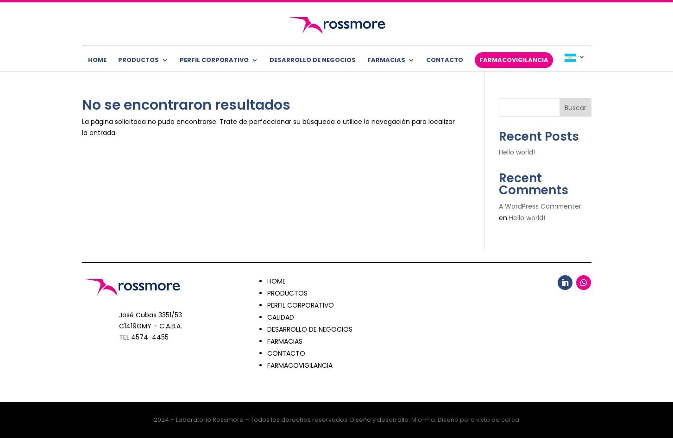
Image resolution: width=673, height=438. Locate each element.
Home (97, 60)
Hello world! (517, 152)
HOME (276, 281)
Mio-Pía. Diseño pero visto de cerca (465, 419)
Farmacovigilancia (513, 60)
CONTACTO (286, 353)
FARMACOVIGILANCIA (300, 365)
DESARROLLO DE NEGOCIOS (309, 329)
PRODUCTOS (287, 293)
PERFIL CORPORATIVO (300, 305)
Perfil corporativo (214, 60)
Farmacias (386, 60)
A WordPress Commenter (540, 206)
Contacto (444, 60)
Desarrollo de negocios (313, 60)
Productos (138, 60)
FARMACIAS (284, 341)
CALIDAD (280, 317)
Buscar (575, 107)
